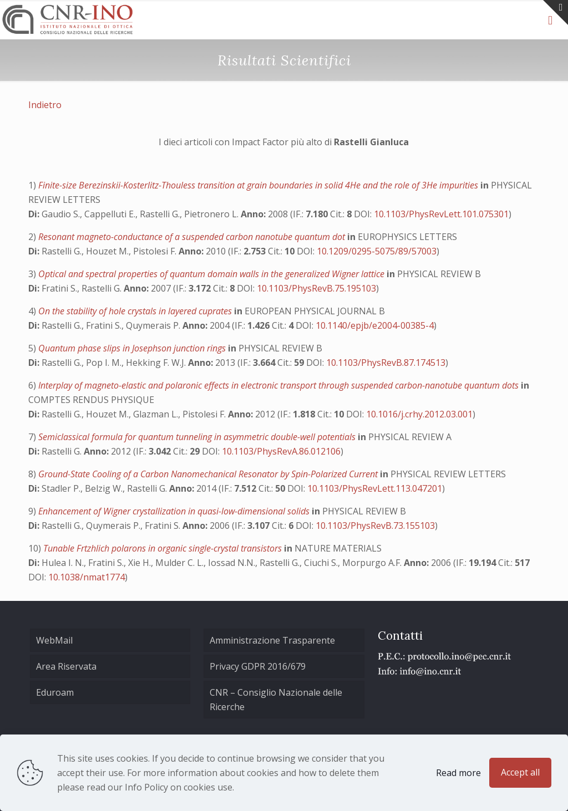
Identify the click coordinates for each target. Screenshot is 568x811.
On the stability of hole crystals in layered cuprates (136, 311)
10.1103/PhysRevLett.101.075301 (441, 214)
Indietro (45, 105)
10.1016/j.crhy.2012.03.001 (419, 414)
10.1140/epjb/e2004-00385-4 (375, 325)
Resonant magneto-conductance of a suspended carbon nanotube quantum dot (192, 237)
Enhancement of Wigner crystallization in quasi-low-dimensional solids (175, 511)
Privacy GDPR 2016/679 (258, 666)
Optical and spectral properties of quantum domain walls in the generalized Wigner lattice (212, 274)
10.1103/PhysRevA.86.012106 (281, 451)
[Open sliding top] (555, 12)
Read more (458, 773)
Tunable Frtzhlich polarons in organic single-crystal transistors (163, 548)
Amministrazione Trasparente (272, 640)
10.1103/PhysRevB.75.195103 (316, 288)
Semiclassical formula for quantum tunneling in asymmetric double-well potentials (198, 437)
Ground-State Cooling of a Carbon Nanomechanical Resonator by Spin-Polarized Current (209, 474)
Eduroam (55, 692)
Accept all (520, 772)
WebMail (54, 640)
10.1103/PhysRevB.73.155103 (375, 525)
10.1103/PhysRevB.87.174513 (385, 362)
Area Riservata (66, 666)
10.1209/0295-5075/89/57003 (377, 251)
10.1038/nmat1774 (86, 577)
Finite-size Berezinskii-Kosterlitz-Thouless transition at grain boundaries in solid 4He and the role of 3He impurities (259, 185)
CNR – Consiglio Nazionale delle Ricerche (276, 699)
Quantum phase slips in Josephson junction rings (133, 348)
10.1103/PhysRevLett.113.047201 (374, 488)
